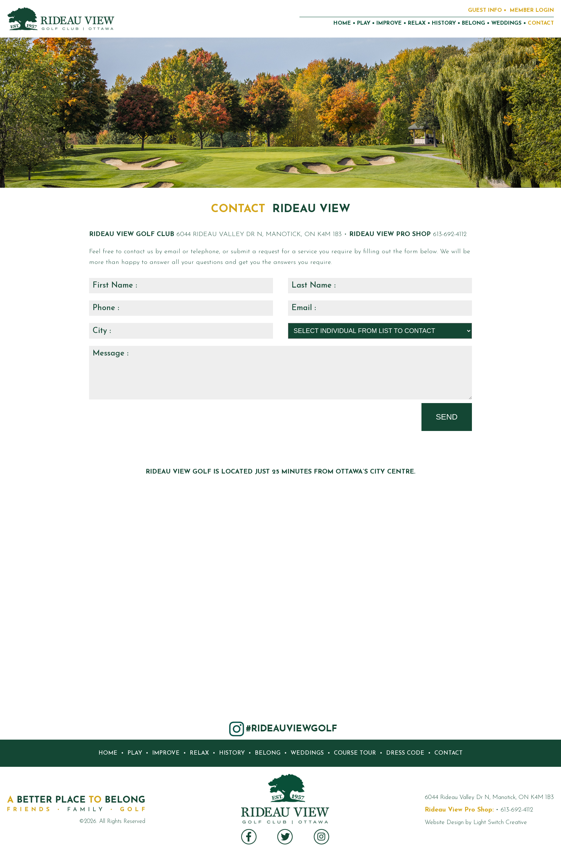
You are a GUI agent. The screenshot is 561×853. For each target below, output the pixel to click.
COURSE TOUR (355, 753)
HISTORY (444, 23)
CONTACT (541, 23)
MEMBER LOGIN (532, 10)
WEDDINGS (506, 23)
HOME (342, 23)
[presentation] (143, 417)
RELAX (417, 23)
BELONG (473, 23)
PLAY (363, 23)
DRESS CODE (405, 753)
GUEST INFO (485, 10)
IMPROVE (389, 23)
